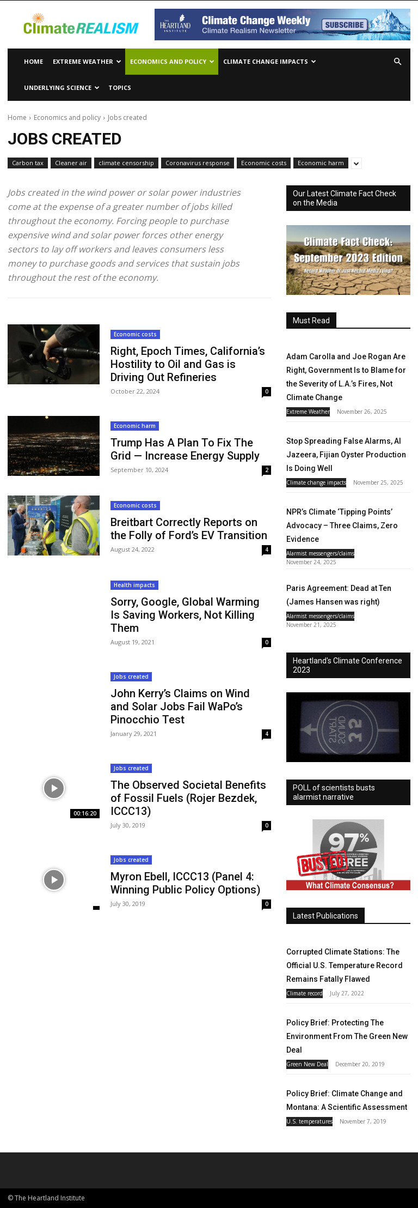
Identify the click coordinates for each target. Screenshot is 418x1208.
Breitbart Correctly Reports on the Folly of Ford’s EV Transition (188, 529)
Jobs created (131, 676)
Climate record (304, 993)
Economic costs (264, 163)
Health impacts (134, 585)
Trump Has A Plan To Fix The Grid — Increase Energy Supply (185, 449)
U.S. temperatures (309, 1121)
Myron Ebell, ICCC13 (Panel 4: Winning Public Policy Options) (185, 883)
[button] (397, 62)
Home (33, 61)
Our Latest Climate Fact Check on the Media (344, 198)
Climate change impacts (269, 61)
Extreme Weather (87, 61)
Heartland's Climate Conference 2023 (347, 665)
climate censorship (126, 163)
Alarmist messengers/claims (320, 553)
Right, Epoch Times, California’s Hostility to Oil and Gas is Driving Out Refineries (187, 364)
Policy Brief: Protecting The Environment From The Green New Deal (347, 1036)
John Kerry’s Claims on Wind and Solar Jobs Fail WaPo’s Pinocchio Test (180, 706)
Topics (119, 87)
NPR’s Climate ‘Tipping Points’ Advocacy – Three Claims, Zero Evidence (342, 525)
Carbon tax (28, 163)
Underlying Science (62, 87)
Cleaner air (71, 163)
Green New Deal (307, 1064)
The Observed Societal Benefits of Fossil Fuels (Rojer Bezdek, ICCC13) (188, 798)
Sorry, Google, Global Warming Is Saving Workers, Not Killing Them (185, 615)
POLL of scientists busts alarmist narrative (334, 792)
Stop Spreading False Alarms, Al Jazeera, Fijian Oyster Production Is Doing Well (346, 455)
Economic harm (320, 163)
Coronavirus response (197, 163)
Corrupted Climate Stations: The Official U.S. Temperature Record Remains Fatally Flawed (344, 965)
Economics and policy (172, 61)
